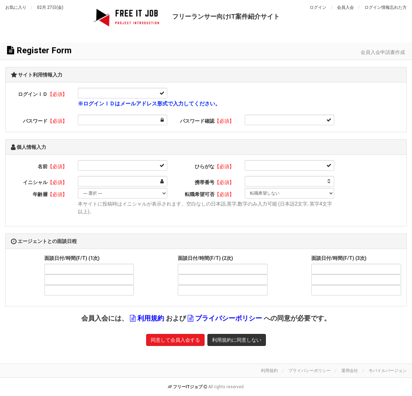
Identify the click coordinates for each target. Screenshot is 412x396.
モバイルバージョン (388, 370)
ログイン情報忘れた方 (385, 7)
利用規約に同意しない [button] (236, 340)
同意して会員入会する (175, 340)
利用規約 (150, 318)
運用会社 (349, 370)
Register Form (39, 50)
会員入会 (345, 7)
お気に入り (15, 7)
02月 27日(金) (50, 7)
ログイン (318, 7)
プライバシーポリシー (228, 318)
